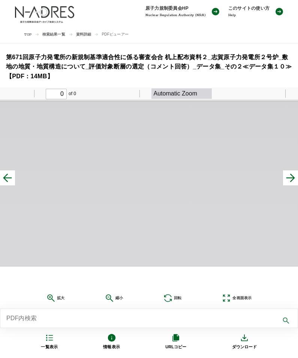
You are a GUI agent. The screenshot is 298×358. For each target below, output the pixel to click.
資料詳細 (83, 34)
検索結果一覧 (53, 34)
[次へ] (290, 177)
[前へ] (7, 177)
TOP (28, 35)
